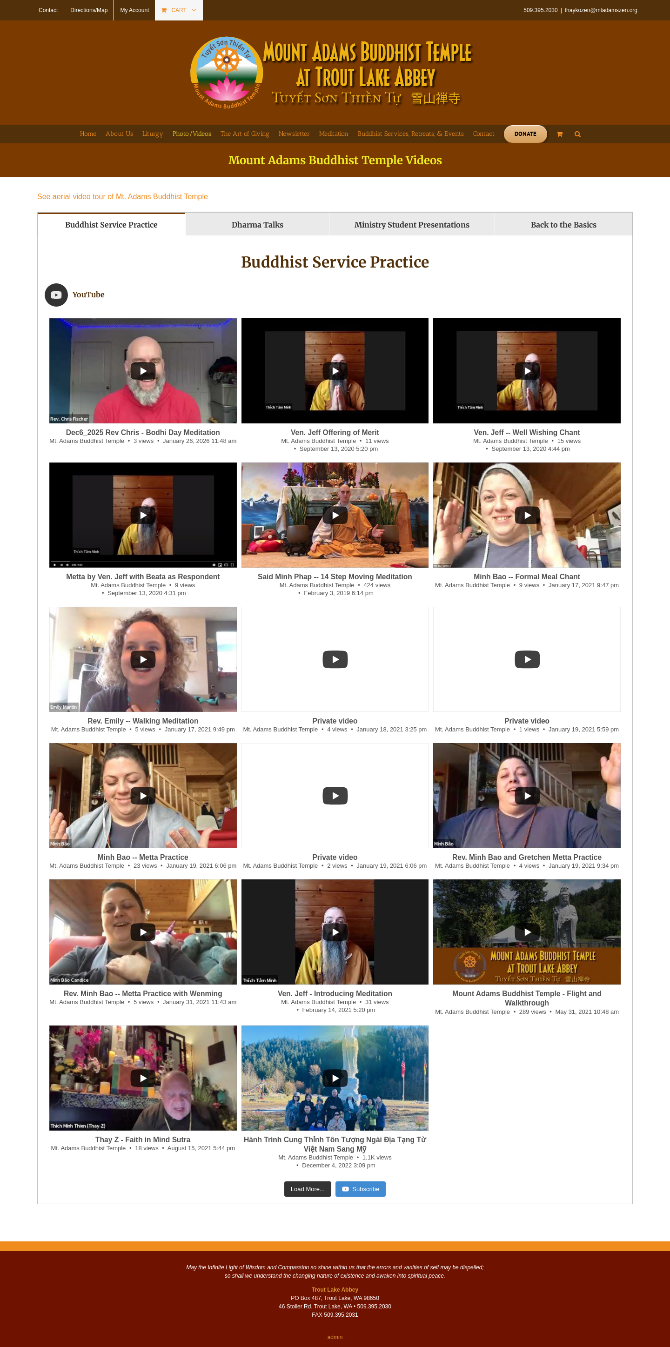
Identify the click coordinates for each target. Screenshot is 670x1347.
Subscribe (360, 1158)
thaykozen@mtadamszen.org (601, 10)
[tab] (111, 224)
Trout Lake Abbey (335, 1259)
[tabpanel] (335, 704)
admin (335, 1306)
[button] (578, 134)
